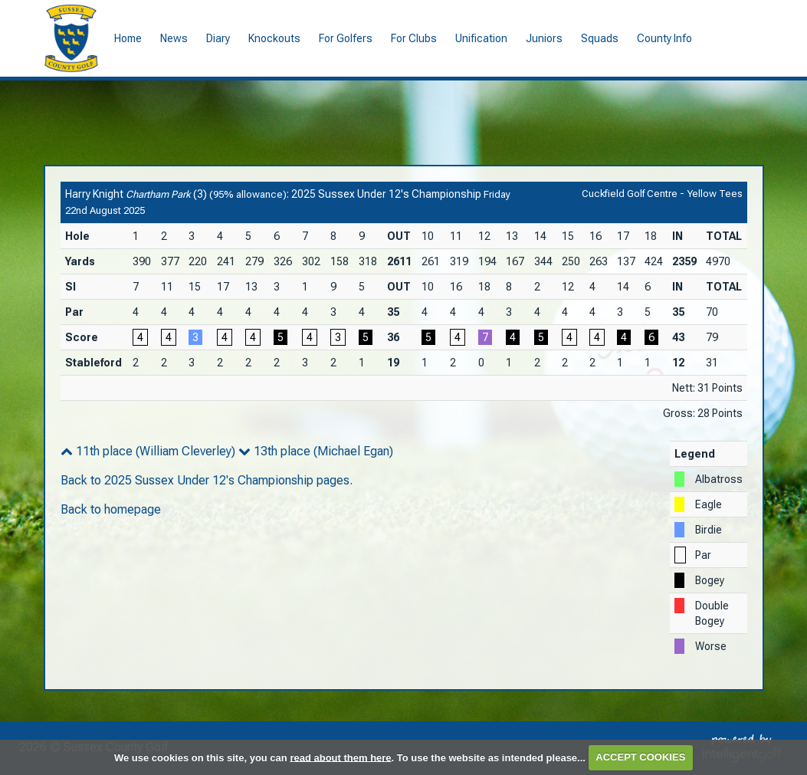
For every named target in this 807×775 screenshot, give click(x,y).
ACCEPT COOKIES (640, 757)
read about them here (340, 757)
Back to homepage (111, 509)
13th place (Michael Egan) (315, 451)
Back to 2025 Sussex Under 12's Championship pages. (207, 480)
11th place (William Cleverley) (148, 451)
